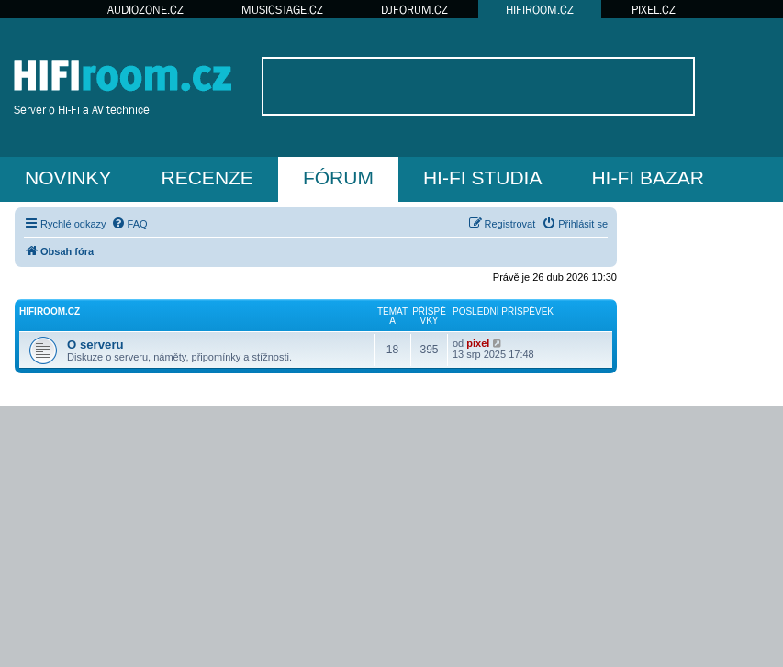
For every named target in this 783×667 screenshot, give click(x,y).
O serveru (95, 344)
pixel (477, 343)
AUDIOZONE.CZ (145, 10)
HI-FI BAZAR (647, 177)
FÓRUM (338, 177)
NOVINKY (68, 177)
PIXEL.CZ (654, 10)
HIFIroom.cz (49, 311)
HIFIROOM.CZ (540, 10)
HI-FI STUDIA (483, 177)
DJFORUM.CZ (414, 10)
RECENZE (207, 177)
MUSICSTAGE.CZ (282, 10)
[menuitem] (129, 224)
